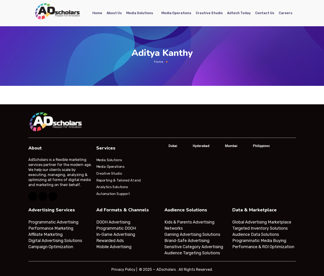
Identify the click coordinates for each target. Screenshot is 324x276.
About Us (114, 13)
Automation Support (113, 194)
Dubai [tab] (173, 146)
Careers (285, 13)
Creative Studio (209, 13)
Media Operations (176, 13)
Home (97, 13)
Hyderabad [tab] (201, 146)
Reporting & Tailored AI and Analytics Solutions (118, 183)
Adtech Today (239, 13)
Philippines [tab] (261, 146)
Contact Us (264, 13)
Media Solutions (139, 13)
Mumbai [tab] (231, 146)
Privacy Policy (123, 269)
